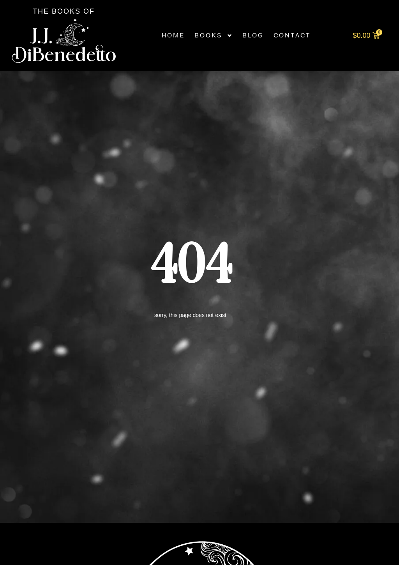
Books (213, 35)
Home (173, 35)
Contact (292, 35)
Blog (253, 35)
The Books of (64, 11)
